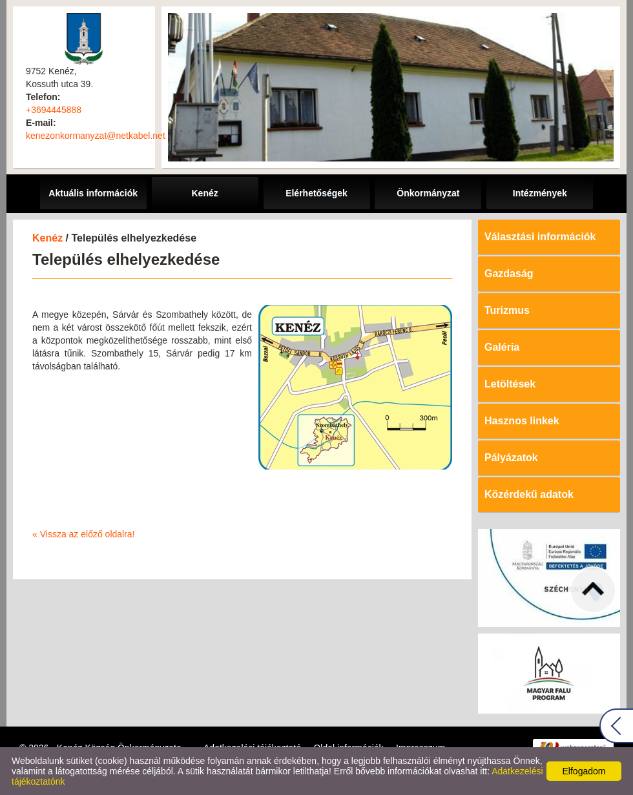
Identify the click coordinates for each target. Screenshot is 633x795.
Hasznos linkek (521, 420)
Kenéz (47, 237)
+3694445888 (53, 110)
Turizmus (507, 310)
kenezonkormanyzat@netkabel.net (95, 135)
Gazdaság (509, 273)
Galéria (501, 347)
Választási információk (540, 236)
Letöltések (509, 383)
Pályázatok (511, 457)
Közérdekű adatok (529, 494)
